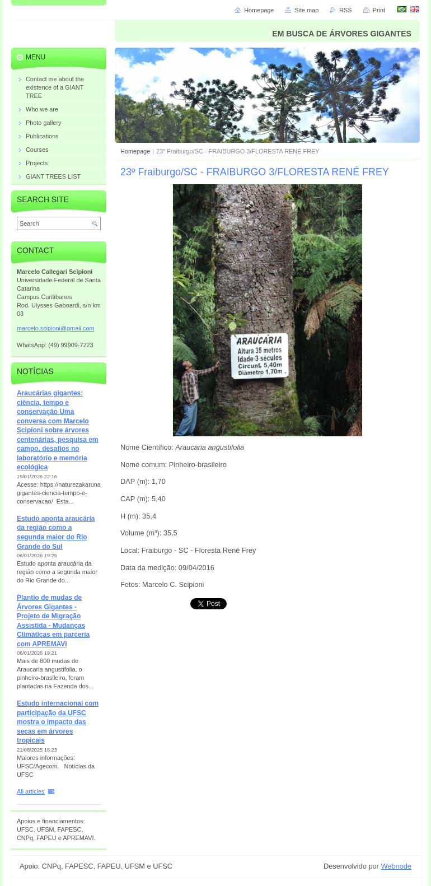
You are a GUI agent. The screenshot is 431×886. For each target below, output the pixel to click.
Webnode (396, 866)
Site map (306, 10)
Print (379, 10)
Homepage (135, 151)
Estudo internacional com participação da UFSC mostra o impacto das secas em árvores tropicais (58, 722)
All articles (31, 791)
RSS (345, 10)
